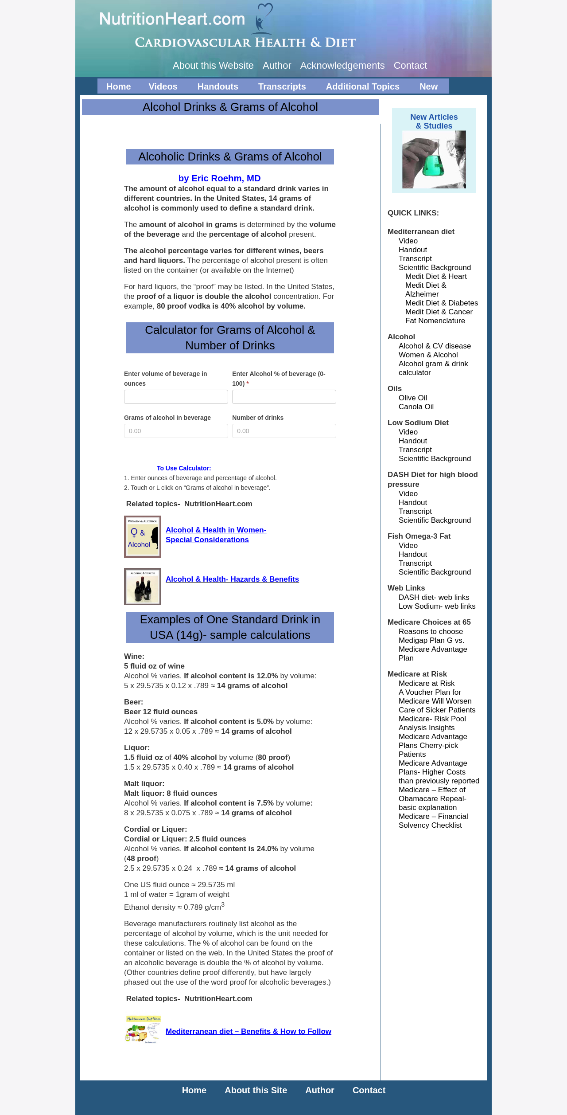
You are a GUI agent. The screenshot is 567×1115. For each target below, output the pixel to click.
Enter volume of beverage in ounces (165, 378)
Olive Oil (413, 398)
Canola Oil (416, 407)
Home (118, 86)
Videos (162, 88)
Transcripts (281, 88)
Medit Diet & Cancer (439, 312)
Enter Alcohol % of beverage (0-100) (278, 378)
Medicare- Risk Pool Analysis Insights (432, 723)
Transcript (415, 258)
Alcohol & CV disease (435, 346)
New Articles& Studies (434, 121)
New (427, 88)
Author (277, 65)
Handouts (217, 88)
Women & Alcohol (428, 355)
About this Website (213, 65)
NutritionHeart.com (288, 24)
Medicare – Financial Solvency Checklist (433, 820)
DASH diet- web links (434, 597)
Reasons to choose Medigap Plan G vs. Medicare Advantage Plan (433, 644)
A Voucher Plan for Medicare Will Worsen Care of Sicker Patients (437, 701)
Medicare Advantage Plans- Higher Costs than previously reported (439, 772)
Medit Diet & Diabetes (441, 303)
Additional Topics (361, 88)
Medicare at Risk (427, 683)
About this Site (256, 1090)
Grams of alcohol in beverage (167, 417)
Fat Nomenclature (435, 321)
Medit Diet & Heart (436, 276)
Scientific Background (435, 267)
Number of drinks (258, 417)
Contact (410, 65)
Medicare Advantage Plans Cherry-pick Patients (433, 745)
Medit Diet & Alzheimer (426, 289)
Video (408, 241)
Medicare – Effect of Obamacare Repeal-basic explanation (432, 799)
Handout (413, 250)
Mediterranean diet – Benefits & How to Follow (248, 1031)
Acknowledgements (342, 65)
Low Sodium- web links (437, 606)
